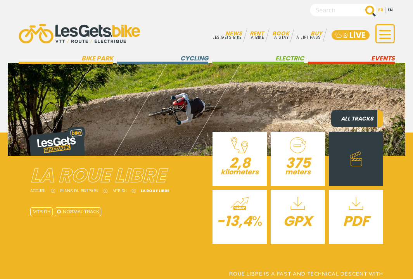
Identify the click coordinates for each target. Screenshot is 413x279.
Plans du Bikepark (79, 191)
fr (380, 10)
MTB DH (119, 191)
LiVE (350, 35)
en (390, 10)
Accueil (38, 191)
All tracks (357, 118)
